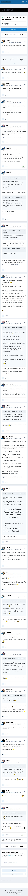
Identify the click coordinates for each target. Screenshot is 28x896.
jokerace (8, 595)
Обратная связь (19, 890)
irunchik (8, 547)
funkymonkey (10, 689)
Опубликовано (13, 42)
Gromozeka (9, 722)
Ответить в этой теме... (10, 862)
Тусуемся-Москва (14, 24)
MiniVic (8, 83)
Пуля (7, 125)
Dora (7, 739)
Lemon (8, 40)
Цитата (7, 52)
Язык (6, 890)
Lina (7, 67)
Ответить (14, 29)
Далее (22, 34)
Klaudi (7, 405)
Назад (6, 34)
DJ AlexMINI (9, 436)
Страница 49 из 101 (14, 34)
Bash (6, 839)
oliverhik (7, 23)
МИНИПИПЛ (7, 10)
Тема (11, 890)
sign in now (11, 855)
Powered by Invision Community (14, 893)
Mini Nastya (9, 276)
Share (14, 870)
